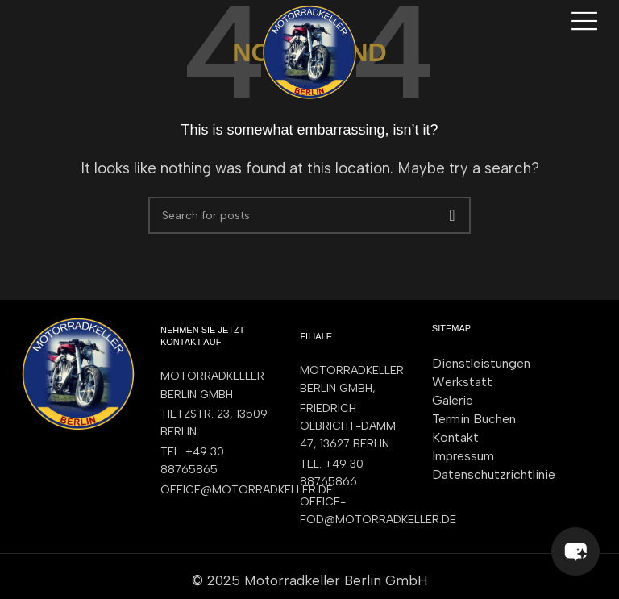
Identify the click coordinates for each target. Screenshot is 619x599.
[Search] (309, 215)
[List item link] (214, 461)
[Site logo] (309, 51)
